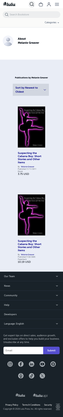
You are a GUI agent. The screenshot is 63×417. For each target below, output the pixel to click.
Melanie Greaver (27, 167)
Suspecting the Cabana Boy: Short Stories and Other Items (29, 158)
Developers (10, 314)
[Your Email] (23, 350)
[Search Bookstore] (34, 14)
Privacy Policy (11, 405)
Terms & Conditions (31, 405)
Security (48, 405)
